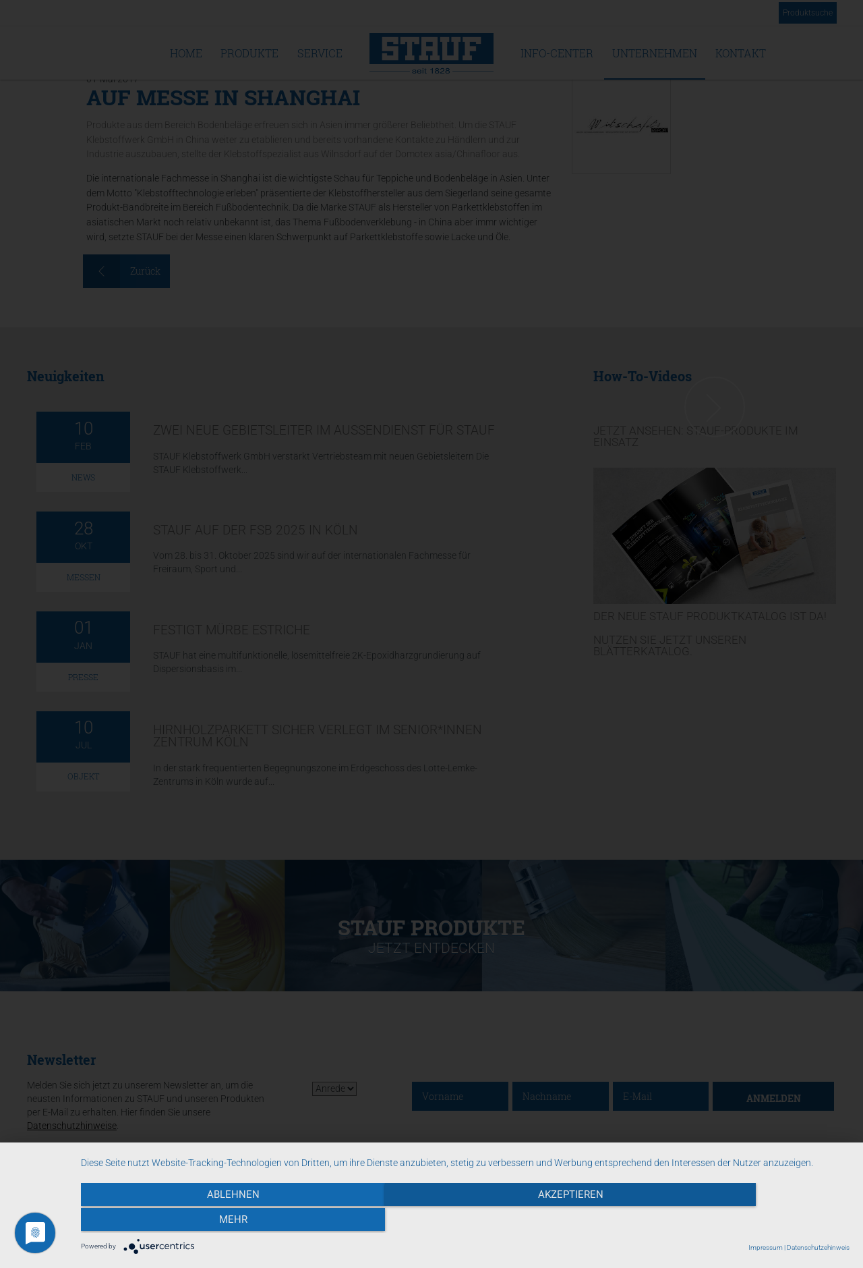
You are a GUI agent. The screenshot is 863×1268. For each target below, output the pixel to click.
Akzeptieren (465, 1221)
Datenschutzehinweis (818, 1247)
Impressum (765, 1247)
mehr (734, 1221)
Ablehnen (196, 1221)
